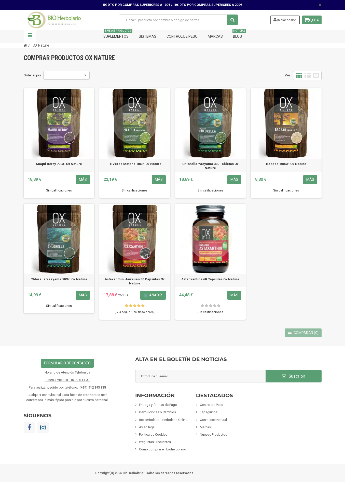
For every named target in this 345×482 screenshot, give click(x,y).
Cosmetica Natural (213, 420)
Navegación (30, 36)
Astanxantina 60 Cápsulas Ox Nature (210, 279)
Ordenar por (32, 75)
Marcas (215, 36)
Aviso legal (147, 427)
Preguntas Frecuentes (155, 442)
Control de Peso (182, 36)
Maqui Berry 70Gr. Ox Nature (59, 164)
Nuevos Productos (213, 434)
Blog (239, 34)
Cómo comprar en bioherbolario (162, 449)
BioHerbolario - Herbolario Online (163, 420)
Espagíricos (208, 412)
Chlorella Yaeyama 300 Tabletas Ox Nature (210, 166)
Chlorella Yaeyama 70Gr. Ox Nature (59, 279)
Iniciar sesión (283, 19)
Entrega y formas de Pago (158, 405)
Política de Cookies (153, 434)
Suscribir (293, 376)
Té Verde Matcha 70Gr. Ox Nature (134, 164)
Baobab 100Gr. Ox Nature (286, 164)
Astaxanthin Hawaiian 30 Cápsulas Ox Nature (135, 281)
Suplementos (117, 34)
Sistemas (147, 36)
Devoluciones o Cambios (157, 412)
